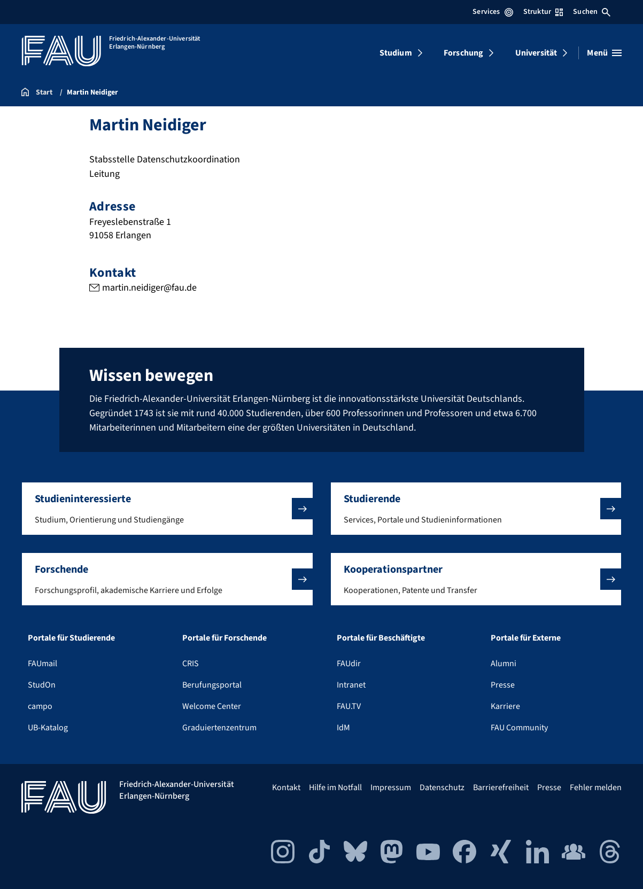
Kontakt (286, 787)
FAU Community (519, 728)
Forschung (463, 53)
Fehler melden (596, 787)
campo (40, 706)
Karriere (505, 706)
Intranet (351, 685)
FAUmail (42, 663)
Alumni (503, 663)
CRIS (190, 663)
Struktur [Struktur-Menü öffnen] (543, 11)
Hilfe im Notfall (335, 787)
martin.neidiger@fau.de (149, 287)
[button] (167, 508)
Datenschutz (442, 787)
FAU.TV (349, 706)
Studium (395, 53)
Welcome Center (211, 706)
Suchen (591, 11)
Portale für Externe (526, 638)
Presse (503, 685)
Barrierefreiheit (501, 787)
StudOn (42, 685)
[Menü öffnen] (604, 53)
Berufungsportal (212, 685)
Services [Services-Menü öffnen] (492, 11)
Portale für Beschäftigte (381, 638)
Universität (536, 53)
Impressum (390, 787)
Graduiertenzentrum (219, 728)
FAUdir (349, 663)
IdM (343, 728)
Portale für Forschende (224, 638)
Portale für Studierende (71, 638)
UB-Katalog (48, 728)
